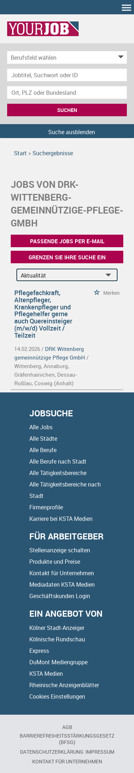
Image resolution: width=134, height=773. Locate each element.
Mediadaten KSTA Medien (62, 584)
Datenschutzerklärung (52, 751)
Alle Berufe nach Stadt (57, 461)
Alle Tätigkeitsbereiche (57, 473)
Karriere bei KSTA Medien (61, 519)
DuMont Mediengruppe (58, 662)
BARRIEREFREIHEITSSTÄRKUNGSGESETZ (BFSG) (67, 738)
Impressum (99, 751)
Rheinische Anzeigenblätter (64, 685)
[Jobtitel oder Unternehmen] (67, 75)
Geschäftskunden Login (59, 596)
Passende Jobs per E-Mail (67, 241)
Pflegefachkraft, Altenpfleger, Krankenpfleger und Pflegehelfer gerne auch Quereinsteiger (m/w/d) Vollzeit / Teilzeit (43, 313)
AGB (67, 727)
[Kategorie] (60, 57)
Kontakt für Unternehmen (61, 573)
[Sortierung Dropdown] (110, 275)
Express (39, 651)
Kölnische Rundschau (57, 639)
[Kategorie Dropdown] (120, 57)
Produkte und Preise (54, 562)
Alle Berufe (42, 450)
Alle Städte (43, 438)
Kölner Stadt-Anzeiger (56, 628)
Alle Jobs (41, 427)
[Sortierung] (60, 275)
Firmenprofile (46, 507)
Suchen (67, 110)
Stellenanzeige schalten (59, 550)
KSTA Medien (46, 673)
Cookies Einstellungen (57, 696)
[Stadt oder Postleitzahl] (67, 92)
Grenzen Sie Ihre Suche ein (67, 257)
